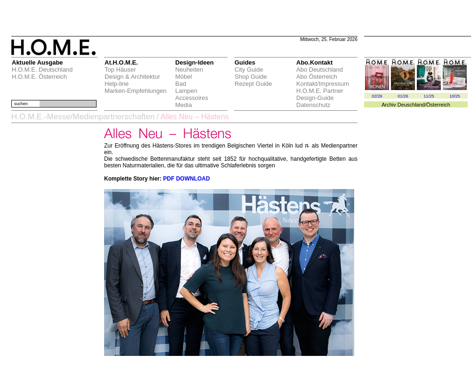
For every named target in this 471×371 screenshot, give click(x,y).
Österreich (438, 104)
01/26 (403, 96)
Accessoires (191, 97)
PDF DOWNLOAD (186, 178)
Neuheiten (189, 69)
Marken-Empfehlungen (136, 90)
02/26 (377, 96)
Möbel (183, 76)
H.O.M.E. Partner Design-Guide (319, 94)
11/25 (428, 96)
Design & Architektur (132, 76)
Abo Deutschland (319, 69)
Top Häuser (120, 69)
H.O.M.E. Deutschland (42, 69)
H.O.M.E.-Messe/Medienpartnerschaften (82, 116)
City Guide (249, 69)
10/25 (454, 96)
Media (183, 104)
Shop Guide (251, 76)
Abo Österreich (316, 76)
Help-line (117, 83)
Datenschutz (313, 104)
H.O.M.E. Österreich (39, 76)
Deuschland (411, 104)
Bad (180, 83)
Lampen (186, 90)
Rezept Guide (253, 83)
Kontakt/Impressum (322, 83)
